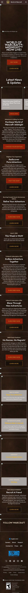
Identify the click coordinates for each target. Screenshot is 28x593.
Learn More (14, 68)
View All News (14, 113)
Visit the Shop (14, 181)
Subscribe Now (14, 217)
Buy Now (14, 62)
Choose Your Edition (14, 147)
